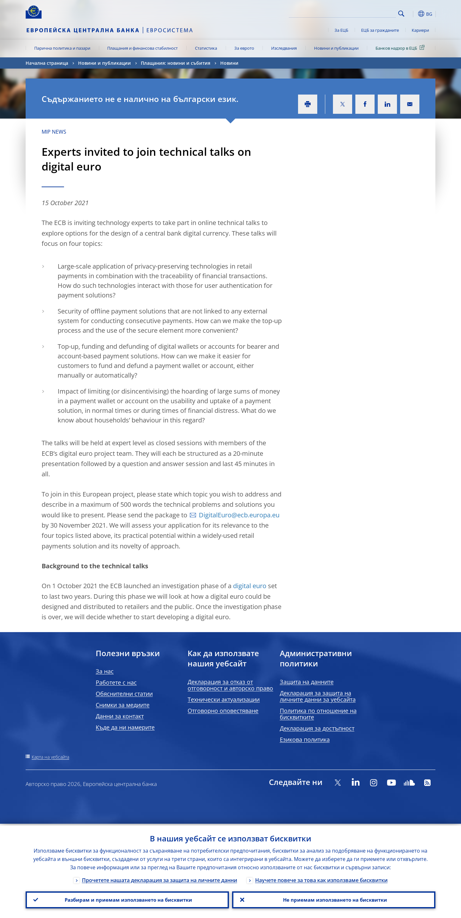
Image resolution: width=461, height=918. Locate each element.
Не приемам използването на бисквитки (334, 899)
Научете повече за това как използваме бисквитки (321, 878)
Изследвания (284, 48)
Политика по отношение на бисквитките (318, 714)
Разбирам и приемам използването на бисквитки (127, 899)
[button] (413, 13)
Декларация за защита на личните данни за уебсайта (318, 696)
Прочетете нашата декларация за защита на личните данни (159, 878)
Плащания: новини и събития (175, 63)
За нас (105, 671)
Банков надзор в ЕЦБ (401, 48)
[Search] (364, 13)
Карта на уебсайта (50, 757)
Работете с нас (116, 682)
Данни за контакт (120, 716)
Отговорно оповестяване (223, 710)
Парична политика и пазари (62, 48)
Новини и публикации (336, 48)
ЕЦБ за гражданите (380, 30)
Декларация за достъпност (317, 728)
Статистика (206, 48)
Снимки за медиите (123, 705)
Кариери (420, 30)
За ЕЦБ (341, 30)
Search (401, 13)
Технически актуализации (224, 699)
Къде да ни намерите (125, 727)
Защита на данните (307, 682)
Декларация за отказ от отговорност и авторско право (230, 685)
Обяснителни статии (124, 693)
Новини (229, 63)
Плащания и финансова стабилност (142, 48)
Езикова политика (305, 739)
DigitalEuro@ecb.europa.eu (239, 515)
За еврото (244, 48)
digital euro (249, 585)
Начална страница (47, 63)
